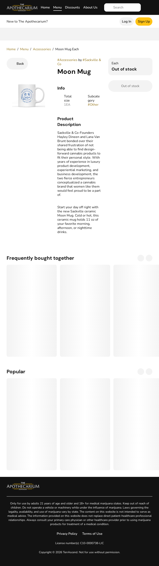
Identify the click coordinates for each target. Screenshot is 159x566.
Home (45, 7)
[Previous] (140, 258)
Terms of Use (92, 533)
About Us (90, 7)
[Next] (149, 258)
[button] (79, 121)
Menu (57, 7)
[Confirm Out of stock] (130, 86)
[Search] (125, 7)
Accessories (42, 49)
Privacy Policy (67, 533)
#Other (93, 104)
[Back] (17, 63)
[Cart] (148, 7)
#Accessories (67, 60)
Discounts (72, 7)
